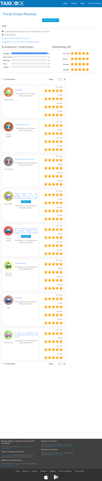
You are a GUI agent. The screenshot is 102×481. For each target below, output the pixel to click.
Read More (26, 201)
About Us (26, 471)
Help (82, 3)
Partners (35, 471)
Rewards (44, 471)
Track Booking (94, 3)
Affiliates (53, 471)
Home (18, 471)
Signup (74, 3)
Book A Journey (51, 20)
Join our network (6, 455)
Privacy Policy (79, 471)
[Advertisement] (82, 400)
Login (65, 3)
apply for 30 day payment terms (61, 446)
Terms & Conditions (65, 471)
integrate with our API (10, 465)
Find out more (58, 455)
